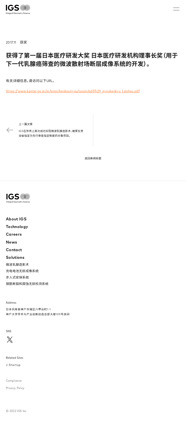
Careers (14, 234)
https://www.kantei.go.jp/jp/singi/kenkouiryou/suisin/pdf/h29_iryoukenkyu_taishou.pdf (73, 91)
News (11, 242)
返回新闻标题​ (93, 158)
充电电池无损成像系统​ (22, 271)
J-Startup (13, 365)
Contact (14, 249)
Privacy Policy (15, 388)
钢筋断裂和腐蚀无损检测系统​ (27, 284)
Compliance (14, 380)
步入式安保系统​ (17, 277)
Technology (17, 226)
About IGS (16, 218)
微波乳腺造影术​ (17, 264)
